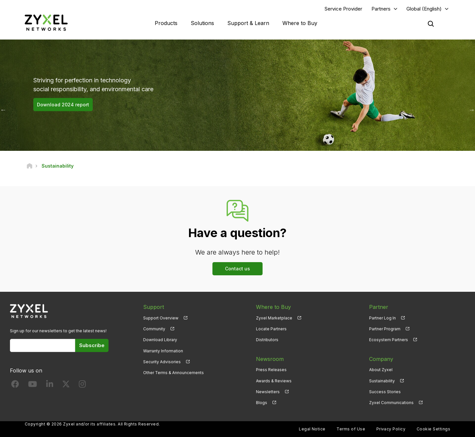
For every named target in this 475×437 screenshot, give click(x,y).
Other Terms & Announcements (173, 372)
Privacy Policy (391, 428)
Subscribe (92, 345)
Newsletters (268, 391)
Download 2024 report (63, 104)
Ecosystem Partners (388, 339)
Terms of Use (350, 428)
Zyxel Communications (391, 402)
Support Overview (160, 317)
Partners (381, 9)
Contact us (237, 268)
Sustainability (382, 380)
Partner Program (384, 328)
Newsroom (270, 359)
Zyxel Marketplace (274, 317)
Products (166, 23)
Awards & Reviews (274, 380)
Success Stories (385, 391)
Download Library (160, 339)
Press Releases (271, 369)
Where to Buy (299, 23)
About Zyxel (381, 369)
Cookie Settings (433, 428)
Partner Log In (382, 317)
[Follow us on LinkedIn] (49, 385)
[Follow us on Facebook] (15, 385)
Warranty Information (163, 350)
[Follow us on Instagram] (82, 385)
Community (154, 328)
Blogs (261, 402)
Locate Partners (271, 328)
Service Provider (343, 9)
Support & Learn (248, 23)
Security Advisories (162, 361)
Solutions (202, 23)
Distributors (267, 339)
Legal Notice (312, 428)
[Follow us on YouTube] (32, 385)
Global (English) (424, 9)
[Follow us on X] (66, 385)
